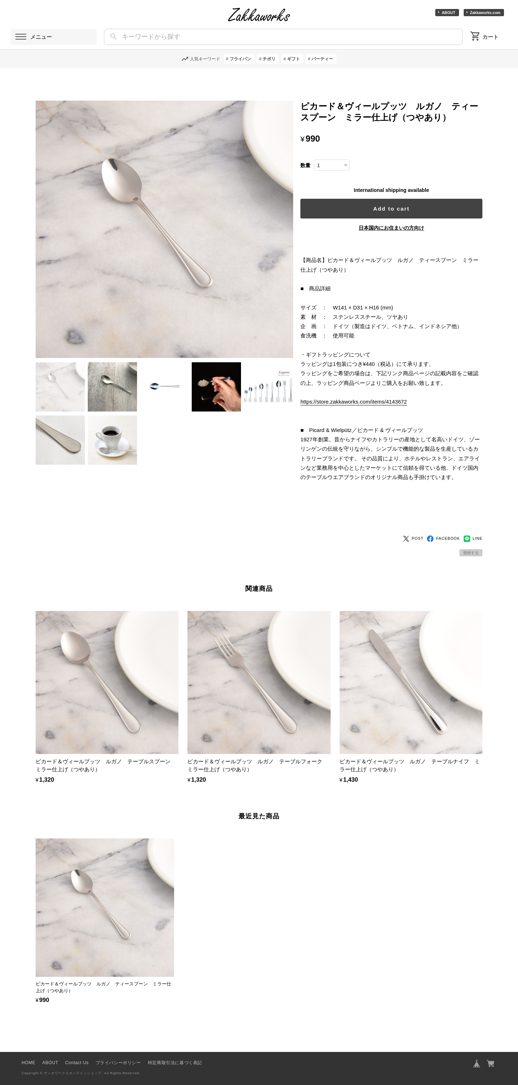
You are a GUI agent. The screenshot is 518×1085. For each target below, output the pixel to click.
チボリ (269, 58)
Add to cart (395, 209)
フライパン (240, 58)
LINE (473, 526)
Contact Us (76, 1050)
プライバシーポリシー (118, 1050)
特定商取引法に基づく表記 (175, 1050)
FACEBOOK (443, 526)
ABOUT (448, 12)
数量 (312, 165)
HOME (28, 1050)
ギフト (293, 58)
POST (413, 526)
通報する (471, 540)
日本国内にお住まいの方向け (394, 228)
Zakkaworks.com (485, 12)
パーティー (322, 58)
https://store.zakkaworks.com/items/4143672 (360, 402)
